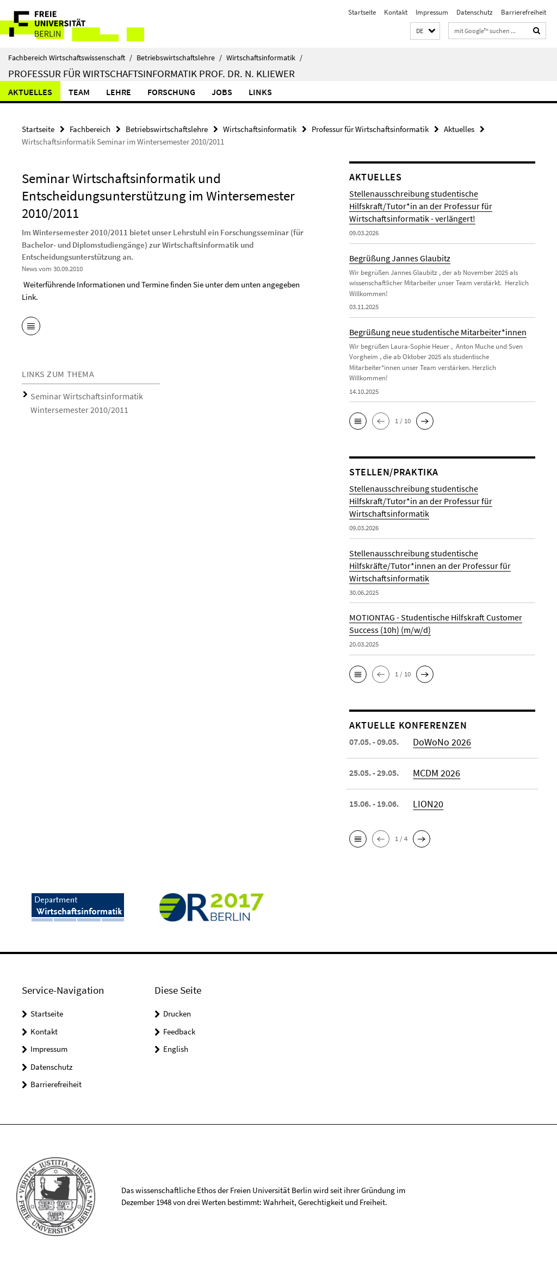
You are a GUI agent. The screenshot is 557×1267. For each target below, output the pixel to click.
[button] (425, 31)
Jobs (222, 91)
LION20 (426, 801)
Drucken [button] (177, 1012)
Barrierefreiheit (523, 12)
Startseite (362, 12)
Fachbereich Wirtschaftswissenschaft (70, 57)
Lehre (118, 91)
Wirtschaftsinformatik (264, 57)
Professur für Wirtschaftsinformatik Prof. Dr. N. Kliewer (151, 73)
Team (79, 91)
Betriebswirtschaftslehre (179, 57)
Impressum (432, 12)
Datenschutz (474, 12)
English (175, 1048)
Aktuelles (30, 91)
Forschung (171, 91)
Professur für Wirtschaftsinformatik (370, 128)
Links (260, 91)
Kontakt (395, 12)
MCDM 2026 (434, 771)
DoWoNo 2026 (439, 740)
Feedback (179, 1030)
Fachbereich (90, 128)
